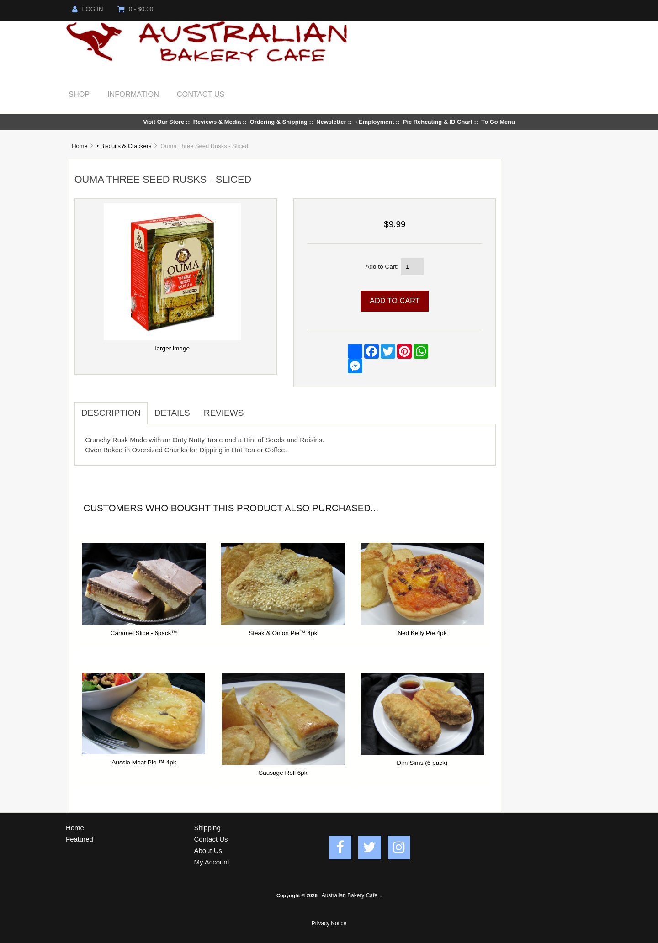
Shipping (207, 828)
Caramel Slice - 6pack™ (144, 633)
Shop (79, 94)
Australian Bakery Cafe (349, 895)
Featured (79, 839)
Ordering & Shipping (279, 121)
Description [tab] (111, 413)
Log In (87, 8)
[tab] (257, 408)
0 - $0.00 (135, 8)
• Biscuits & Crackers (123, 146)
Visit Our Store (163, 121)
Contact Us (201, 94)
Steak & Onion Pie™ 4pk (283, 633)
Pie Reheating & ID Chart (437, 121)
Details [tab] (172, 413)
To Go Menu (498, 121)
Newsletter (331, 121)
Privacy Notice (329, 923)
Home (79, 146)
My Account (211, 862)
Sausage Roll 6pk (283, 772)
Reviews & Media (217, 121)
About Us (208, 850)
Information (133, 94)
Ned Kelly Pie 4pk (422, 633)
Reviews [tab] (224, 413)
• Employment (374, 121)
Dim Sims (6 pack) (422, 762)
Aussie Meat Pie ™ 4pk (143, 762)
